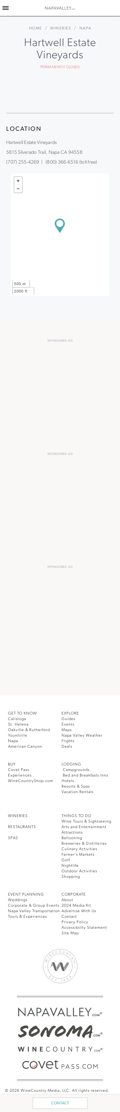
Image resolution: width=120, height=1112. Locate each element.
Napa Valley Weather (82, 736)
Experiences (20, 775)
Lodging (71, 764)
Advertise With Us (79, 911)
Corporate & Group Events (33, 906)
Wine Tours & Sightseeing (86, 821)
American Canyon (25, 747)
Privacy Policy (75, 922)
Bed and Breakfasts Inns (85, 775)
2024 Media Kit (76, 906)
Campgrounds (76, 770)
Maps (67, 730)
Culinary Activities (79, 849)
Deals (67, 747)
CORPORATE (74, 895)
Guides (68, 719)
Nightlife (70, 866)
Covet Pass (18, 770)
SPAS (13, 838)
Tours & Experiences (27, 917)
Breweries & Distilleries (84, 844)
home (35, 28)
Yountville (17, 736)
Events (68, 724)
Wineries (60, 28)
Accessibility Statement (84, 928)
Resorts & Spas (76, 786)
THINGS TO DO (76, 816)
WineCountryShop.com (30, 781)
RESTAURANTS (22, 827)
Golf (66, 860)
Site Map (70, 933)
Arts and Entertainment (84, 827)
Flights (68, 741)
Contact (60, 1103)
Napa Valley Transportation (34, 911)
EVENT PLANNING (26, 895)
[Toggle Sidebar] (5, 8)
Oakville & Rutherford (29, 730)
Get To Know (22, 713)
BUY (12, 764)
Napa (13, 741)
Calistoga (17, 719)
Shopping (71, 877)
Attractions (72, 833)
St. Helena (18, 724)
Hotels (68, 781)
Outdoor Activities (79, 871)
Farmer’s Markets (78, 855)
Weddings (17, 900)
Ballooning (72, 838)
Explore (70, 713)
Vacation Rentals (78, 792)
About (67, 900)
